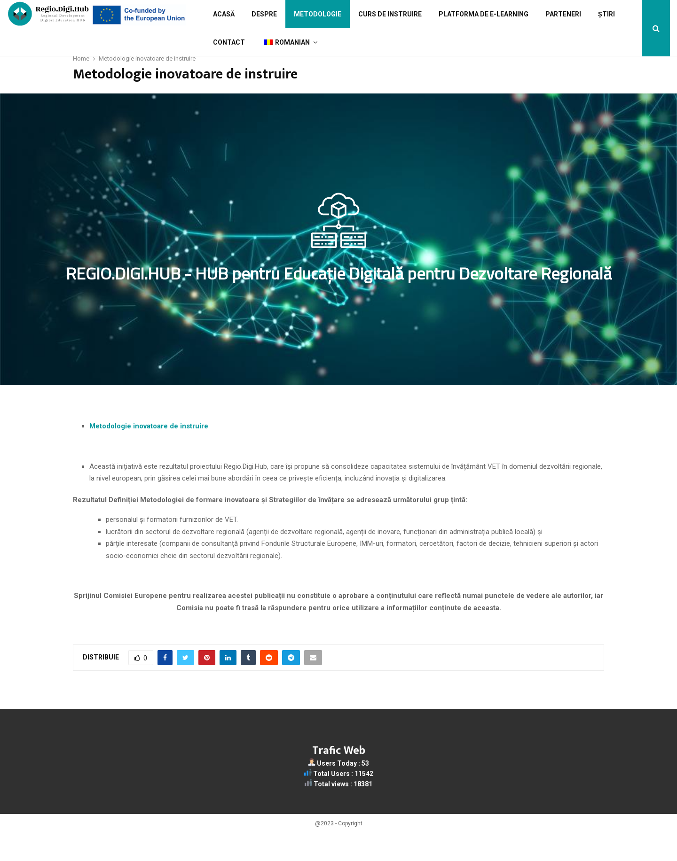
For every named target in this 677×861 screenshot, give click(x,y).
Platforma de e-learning (483, 14)
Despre (264, 14)
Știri (606, 14)
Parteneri (563, 14)
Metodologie (317, 14)
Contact (229, 42)
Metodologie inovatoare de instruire (148, 454)
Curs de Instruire (390, 14)
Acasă (224, 14)
